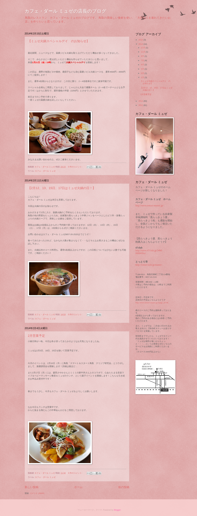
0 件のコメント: (75, 167)
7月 (143, 60)
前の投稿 (123, 487)
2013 (141, 101)
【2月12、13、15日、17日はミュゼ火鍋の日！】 (62, 188)
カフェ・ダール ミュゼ (45, 171)
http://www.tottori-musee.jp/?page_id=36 (151, 303)
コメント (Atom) (37, 493)
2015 (141, 40)
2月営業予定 (36, 335)
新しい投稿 (31, 487)
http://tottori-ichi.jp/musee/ (148, 264)
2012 (141, 105)
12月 (143, 47)
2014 (141, 44)
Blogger (117, 510)
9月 (143, 56)
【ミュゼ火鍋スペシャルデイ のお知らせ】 (58, 41)
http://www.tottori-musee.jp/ (149, 205)
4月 (143, 69)
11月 (143, 52)
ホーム (78, 487)
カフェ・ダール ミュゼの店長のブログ (65, 11)
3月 (143, 73)
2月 (143, 77)
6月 (143, 64)
